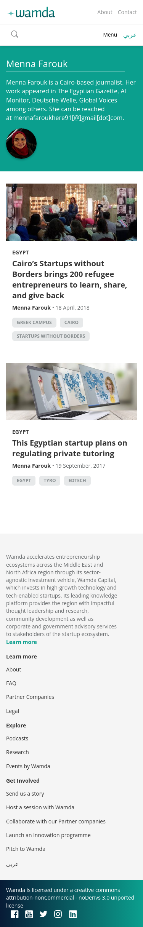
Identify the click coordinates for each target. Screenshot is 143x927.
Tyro (50, 480)
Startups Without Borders (51, 336)
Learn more (21, 642)
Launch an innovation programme (48, 835)
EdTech (77, 480)
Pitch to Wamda (25, 848)
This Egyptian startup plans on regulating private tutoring (69, 448)
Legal (12, 710)
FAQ (11, 683)
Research (17, 752)
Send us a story (25, 793)
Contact (127, 12)
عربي (130, 35)
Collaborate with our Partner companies (56, 821)
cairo (71, 322)
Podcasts (17, 738)
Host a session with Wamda (40, 807)
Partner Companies (30, 696)
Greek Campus (34, 322)
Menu (110, 34)
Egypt (20, 252)
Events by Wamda (28, 766)
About (104, 12)
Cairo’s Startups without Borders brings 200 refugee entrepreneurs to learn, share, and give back (69, 279)
